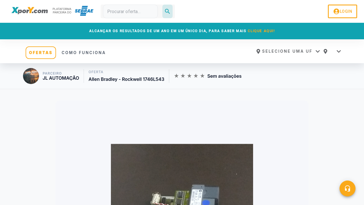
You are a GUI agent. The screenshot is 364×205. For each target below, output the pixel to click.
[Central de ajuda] (347, 188)
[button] (288, 51)
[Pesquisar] (167, 11)
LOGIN (342, 11)
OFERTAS (41, 52)
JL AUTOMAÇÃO (61, 78)
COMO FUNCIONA (84, 52)
